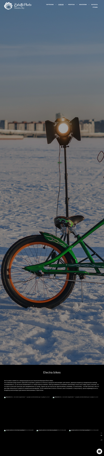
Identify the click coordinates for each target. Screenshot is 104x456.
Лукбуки (61, 4)
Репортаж (71, 4)
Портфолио (50, 4)
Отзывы (95, 7)
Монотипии (83, 4)
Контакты (94, 4)
